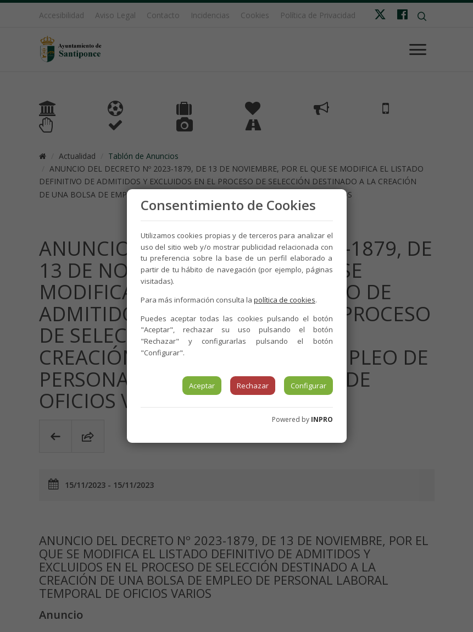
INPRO (322, 419)
